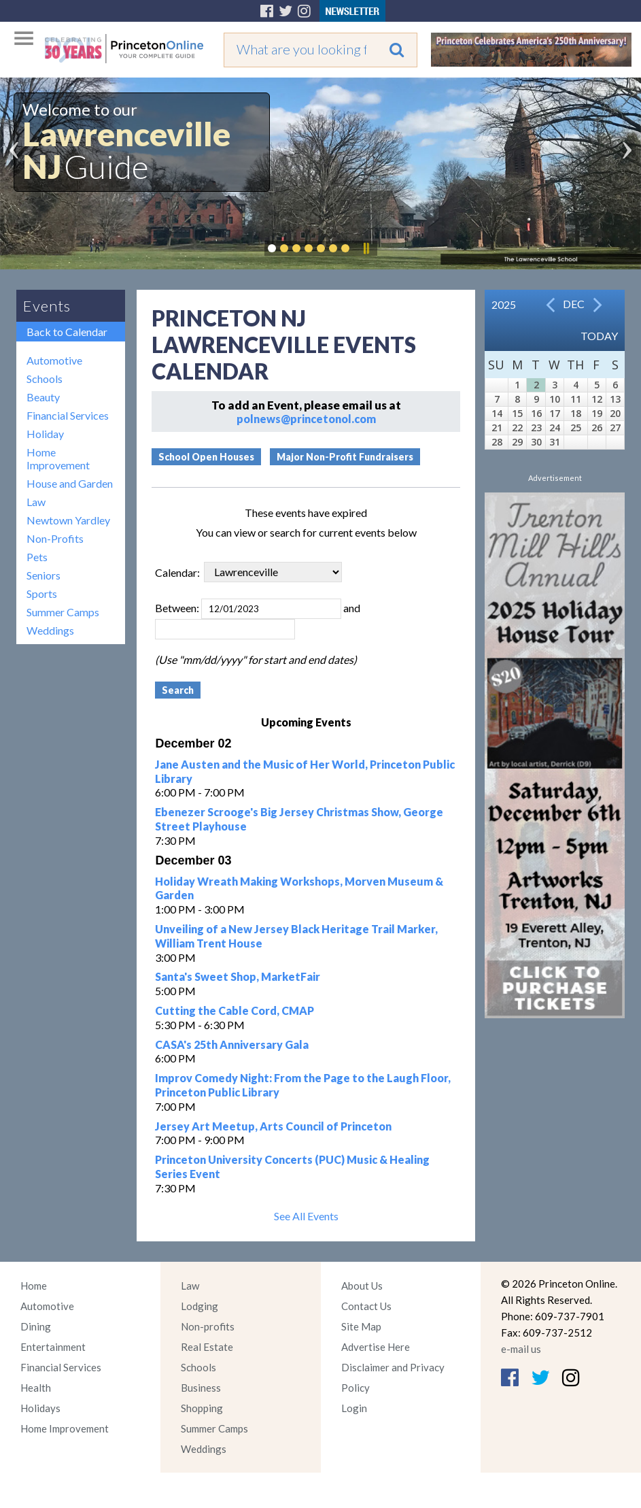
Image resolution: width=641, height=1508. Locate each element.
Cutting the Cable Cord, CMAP (234, 1010)
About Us (362, 1285)
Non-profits (208, 1326)
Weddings (50, 630)
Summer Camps (63, 611)
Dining (35, 1326)
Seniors (43, 575)
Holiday (45, 433)
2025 (503, 304)
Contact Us (366, 1306)
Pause (366, 248)
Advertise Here (375, 1347)
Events (47, 306)
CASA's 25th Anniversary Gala (232, 1044)
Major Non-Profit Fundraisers (345, 457)
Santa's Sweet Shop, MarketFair (237, 976)
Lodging (199, 1306)
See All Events (306, 1215)
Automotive (54, 360)
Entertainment (53, 1347)
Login (354, 1408)
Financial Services (68, 415)
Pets (37, 556)
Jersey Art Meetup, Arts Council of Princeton (273, 1126)
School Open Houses (206, 457)
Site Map (361, 1326)
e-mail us (521, 1349)
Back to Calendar (67, 331)
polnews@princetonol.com (306, 418)
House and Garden (70, 483)
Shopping (202, 1408)
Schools (45, 378)
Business (201, 1387)
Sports (42, 593)
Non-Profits (55, 538)
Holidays (40, 1408)
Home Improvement (58, 458)
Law (36, 501)
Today (599, 335)
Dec (574, 303)
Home (33, 1285)
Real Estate (207, 1347)
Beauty (43, 396)
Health (35, 1387)
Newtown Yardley (68, 520)
